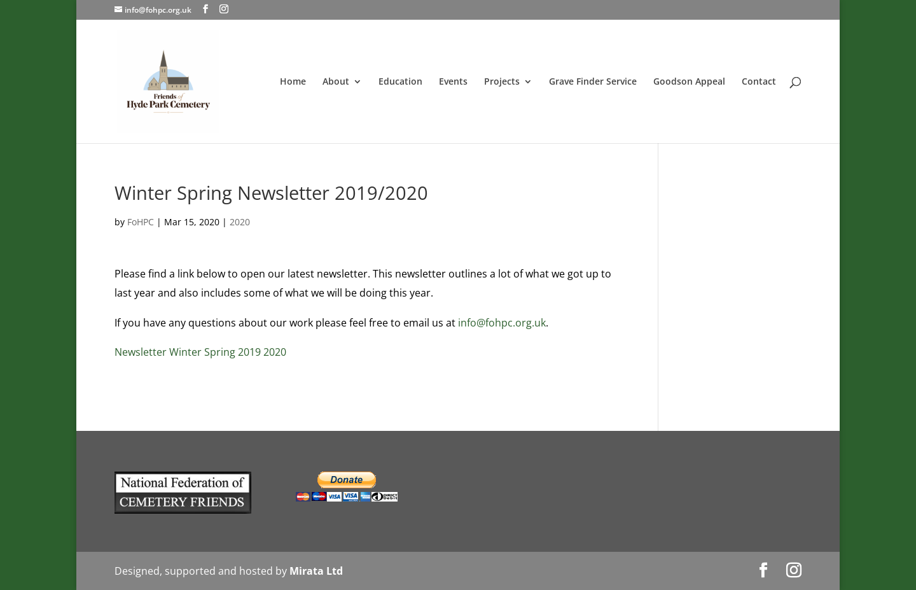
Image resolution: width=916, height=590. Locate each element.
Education (400, 82)
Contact (759, 82)
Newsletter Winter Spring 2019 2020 (200, 352)
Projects (502, 82)
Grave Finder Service (593, 82)
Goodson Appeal (689, 82)
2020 (240, 222)
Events (453, 82)
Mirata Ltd (316, 571)
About (336, 82)
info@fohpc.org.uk (502, 323)
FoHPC (140, 222)
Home (293, 82)
